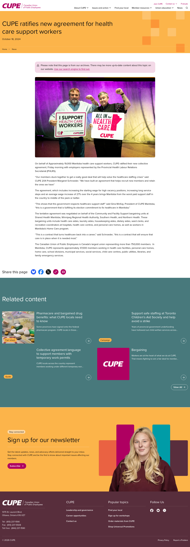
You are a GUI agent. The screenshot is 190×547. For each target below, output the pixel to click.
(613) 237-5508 (14, 524)
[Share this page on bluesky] (33, 272)
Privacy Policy (163, 540)
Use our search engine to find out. (72, 69)
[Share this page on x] (48, 272)
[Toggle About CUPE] (81, 7)
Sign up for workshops (119, 515)
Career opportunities (76, 515)
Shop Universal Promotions (121, 526)
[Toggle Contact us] (172, 3)
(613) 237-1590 (13, 521)
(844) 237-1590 (18, 528)
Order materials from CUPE (121, 521)
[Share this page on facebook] (41, 272)
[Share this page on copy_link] (55, 272)
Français (184, 3)
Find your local (122, 7)
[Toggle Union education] (164, 7)
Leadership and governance (79, 510)
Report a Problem (180, 540)
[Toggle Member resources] (142, 7)
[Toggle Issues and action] (101, 7)
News (179, 7)
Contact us (71, 521)
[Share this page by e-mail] (63, 272)
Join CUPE (158, 4)
